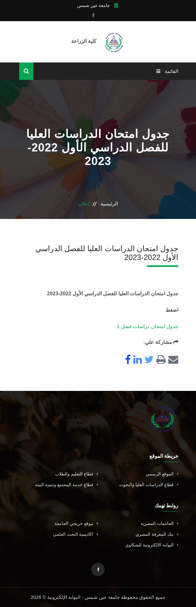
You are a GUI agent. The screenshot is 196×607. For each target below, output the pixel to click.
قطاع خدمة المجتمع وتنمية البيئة (66, 484)
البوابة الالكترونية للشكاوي (151, 544)
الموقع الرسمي (162, 473)
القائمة (167, 71)
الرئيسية (109, 203)
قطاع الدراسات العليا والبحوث (148, 484)
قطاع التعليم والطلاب (76, 473)
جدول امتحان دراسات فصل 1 (147, 326)
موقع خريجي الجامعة (76, 523)
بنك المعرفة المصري (156, 534)
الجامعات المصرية (159, 523)
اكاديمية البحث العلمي (75, 534)
